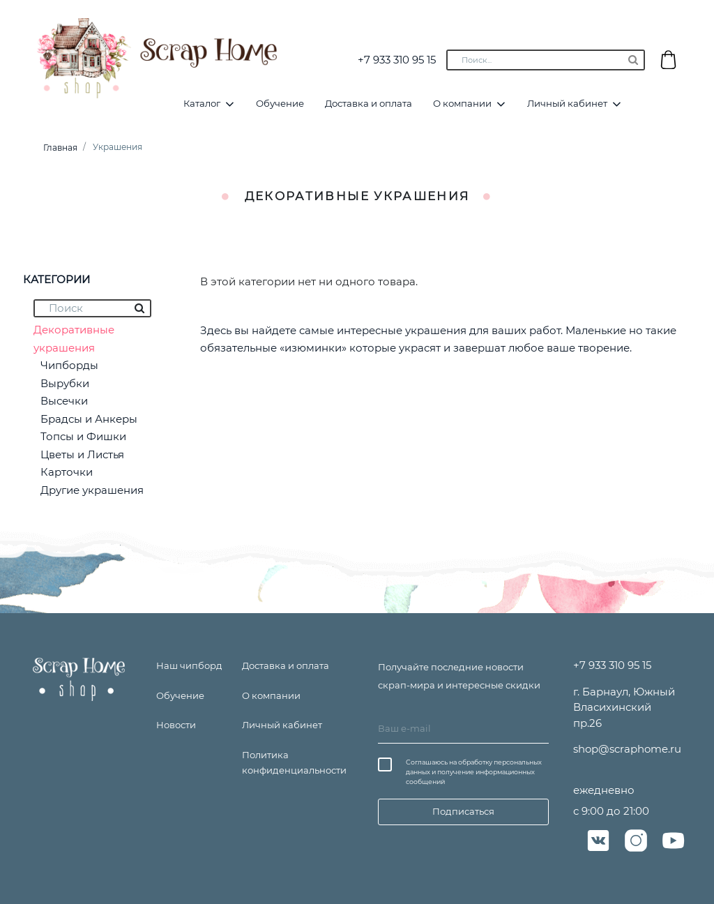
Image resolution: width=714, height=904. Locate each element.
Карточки (66, 472)
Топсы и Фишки (83, 436)
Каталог (201, 103)
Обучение (280, 103)
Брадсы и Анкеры (88, 418)
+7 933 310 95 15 (397, 59)
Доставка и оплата (368, 103)
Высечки (64, 400)
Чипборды (69, 365)
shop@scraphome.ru (627, 748)
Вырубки (64, 383)
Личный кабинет (567, 103)
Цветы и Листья (82, 454)
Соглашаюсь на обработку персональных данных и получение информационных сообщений (474, 771)
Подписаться (463, 811)
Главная (60, 147)
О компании (462, 103)
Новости (176, 724)
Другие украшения (92, 490)
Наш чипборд (189, 665)
